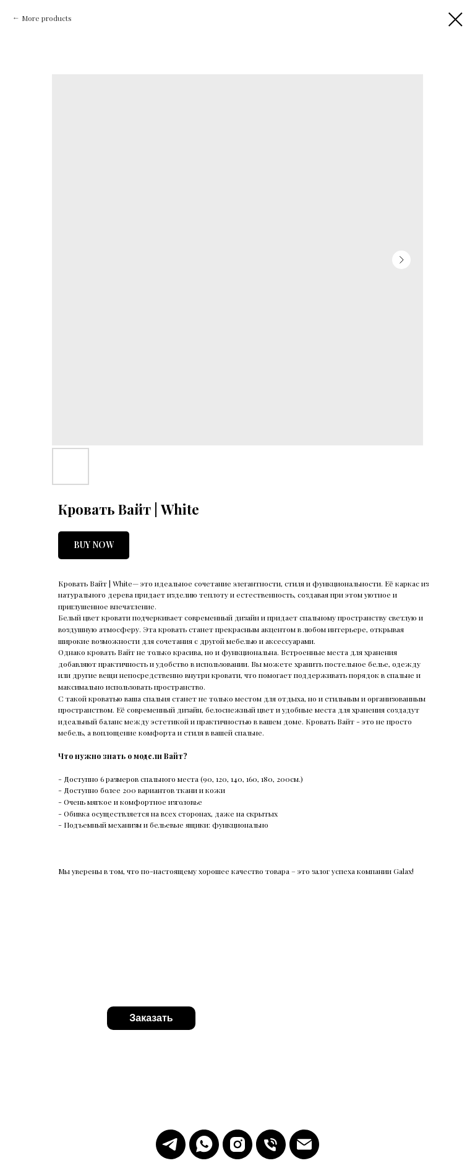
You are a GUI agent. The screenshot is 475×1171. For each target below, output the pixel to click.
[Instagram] (237, 1144)
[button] (151, 1018)
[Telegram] (171, 1144)
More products (47, 18)
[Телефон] (271, 1144)
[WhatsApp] (204, 1144)
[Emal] (304, 1144)
